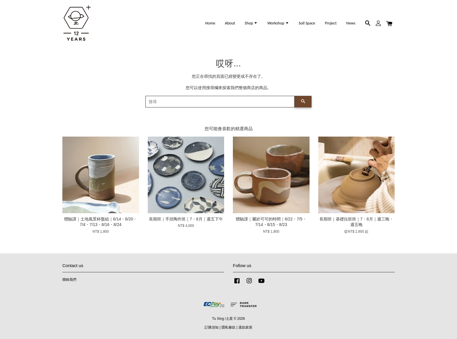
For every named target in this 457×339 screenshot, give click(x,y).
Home (210, 23)
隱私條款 (228, 327)
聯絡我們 (69, 280)
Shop (251, 23)
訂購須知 (212, 327)
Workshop (278, 23)
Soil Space (307, 23)
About (230, 23)
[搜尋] (220, 101)
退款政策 (245, 327)
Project (331, 23)
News (350, 23)
